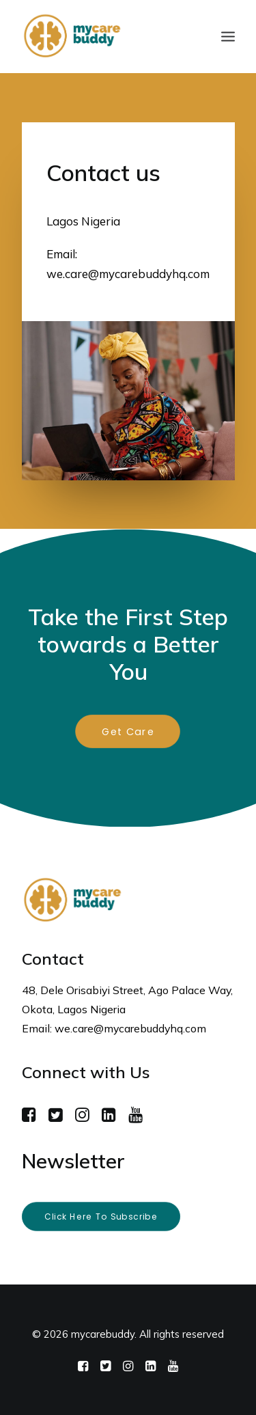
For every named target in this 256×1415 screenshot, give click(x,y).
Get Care (128, 732)
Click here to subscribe (100, 1216)
